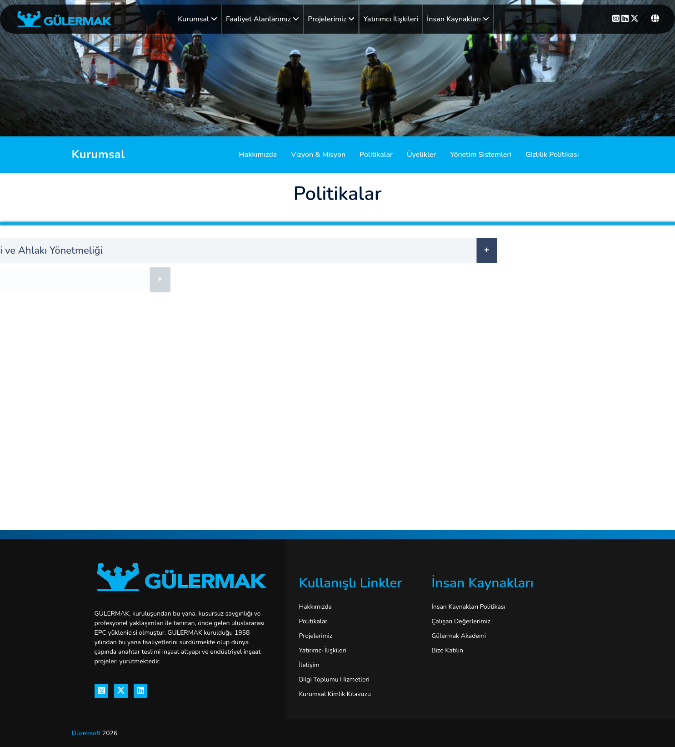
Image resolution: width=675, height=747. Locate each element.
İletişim (309, 665)
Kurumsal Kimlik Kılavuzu (335, 694)
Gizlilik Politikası (552, 155)
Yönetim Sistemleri (480, 155)
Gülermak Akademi (458, 636)
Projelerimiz (331, 19)
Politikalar (376, 155)
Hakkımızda (258, 155)
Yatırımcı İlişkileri (390, 19)
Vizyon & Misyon (318, 155)
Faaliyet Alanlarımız (262, 19)
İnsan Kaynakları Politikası (468, 606)
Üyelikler (421, 155)
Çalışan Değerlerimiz (460, 621)
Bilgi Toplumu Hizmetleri (334, 679)
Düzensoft (87, 733)
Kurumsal (197, 19)
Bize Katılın (447, 650)
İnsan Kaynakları (458, 19)
